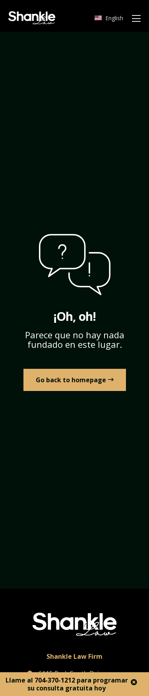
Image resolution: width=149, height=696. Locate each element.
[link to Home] (74, 380)
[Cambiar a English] (109, 18)
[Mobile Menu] (136, 19)
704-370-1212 (55, 680)
